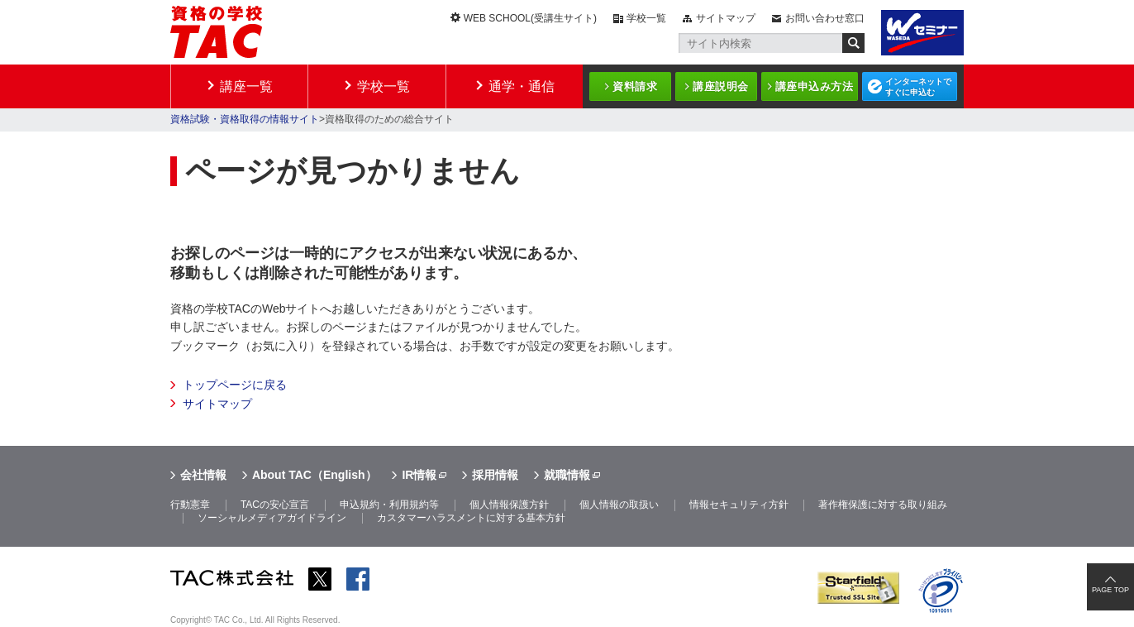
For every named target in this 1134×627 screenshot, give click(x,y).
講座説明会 (721, 86)
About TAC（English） (314, 474)
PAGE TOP (1110, 590)
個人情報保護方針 (509, 504)
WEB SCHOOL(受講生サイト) (530, 18)
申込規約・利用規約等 (389, 504)
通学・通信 (521, 86)
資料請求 (634, 86)
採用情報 (495, 474)
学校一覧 (646, 18)
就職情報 (567, 474)
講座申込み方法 (814, 86)
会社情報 (203, 474)
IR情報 (419, 474)
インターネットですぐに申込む (918, 87)
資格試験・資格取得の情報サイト (244, 119)
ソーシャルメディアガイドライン (272, 518)
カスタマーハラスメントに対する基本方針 (471, 518)
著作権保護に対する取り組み (882, 504)
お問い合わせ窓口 (825, 18)
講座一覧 (246, 86)
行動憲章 (190, 504)
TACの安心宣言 (275, 504)
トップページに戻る (235, 384)
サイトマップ (725, 18)
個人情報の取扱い (619, 504)
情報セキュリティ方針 (739, 504)
